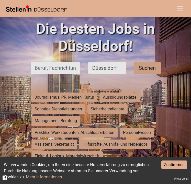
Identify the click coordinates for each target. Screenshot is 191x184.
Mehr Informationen (44, 177)
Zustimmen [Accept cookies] (174, 164)
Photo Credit (181, 178)
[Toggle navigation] (180, 9)
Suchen (147, 68)
